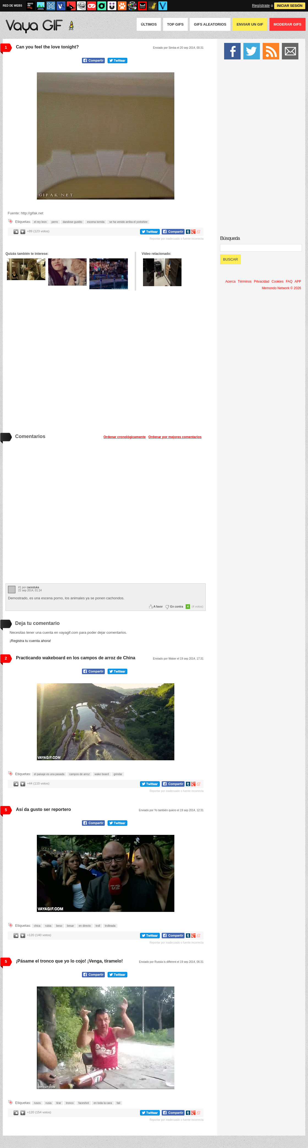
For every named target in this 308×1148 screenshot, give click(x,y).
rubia (48, 925)
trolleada (110, 925)
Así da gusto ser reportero (43, 809)
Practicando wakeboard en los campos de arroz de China (75, 657)
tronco (70, 1103)
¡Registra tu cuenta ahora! (30, 641)
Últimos (149, 24)
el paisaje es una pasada (49, 774)
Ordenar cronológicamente (124, 437)
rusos (37, 1103)
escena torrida (95, 221)
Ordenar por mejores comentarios (175, 437)
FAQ (289, 281)
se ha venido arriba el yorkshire (128, 221)
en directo (85, 925)
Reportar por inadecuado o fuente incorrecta (177, 238)
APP (298, 281)
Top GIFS (175, 24)
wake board (102, 774)
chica (37, 925)
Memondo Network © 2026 (281, 288)
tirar (58, 1103)
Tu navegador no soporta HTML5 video (105, 135)
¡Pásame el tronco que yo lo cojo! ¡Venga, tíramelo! (69, 961)
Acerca (230, 281)
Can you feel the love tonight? (47, 47)
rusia (49, 1103)
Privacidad (261, 281)
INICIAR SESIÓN (289, 6)
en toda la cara (103, 1103)
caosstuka (33, 587)
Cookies (278, 281)
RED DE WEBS (12, 5)
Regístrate (261, 5)
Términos (245, 281)
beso (59, 925)
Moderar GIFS (287, 24)
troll (98, 925)
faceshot (83, 1103)
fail (118, 1103)
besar (70, 925)
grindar (118, 774)
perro (54, 221)
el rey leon (40, 221)
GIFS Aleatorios (210, 24)
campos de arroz (79, 774)
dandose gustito (72, 221)
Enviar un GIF (250, 24)
